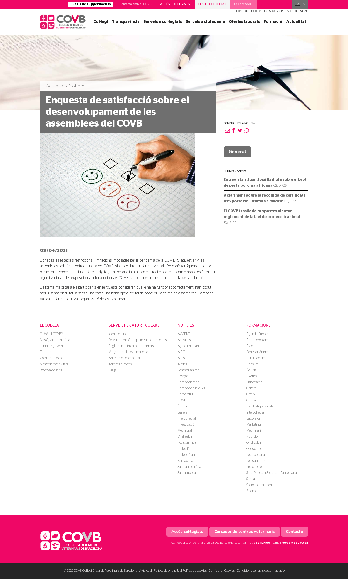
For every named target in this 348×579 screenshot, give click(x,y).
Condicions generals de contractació (261, 570)
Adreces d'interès (120, 364)
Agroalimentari (188, 346)
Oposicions (253, 448)
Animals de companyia (125, 358)
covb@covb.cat (295, 542)
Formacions (258, 325)
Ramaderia (185, 461)
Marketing (253, 424)
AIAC (181, 352)
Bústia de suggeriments (90, 4)
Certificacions (255, 358)
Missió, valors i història (55, 340)
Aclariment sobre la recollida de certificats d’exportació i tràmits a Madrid (264, 198)
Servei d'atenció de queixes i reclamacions (138, 340)
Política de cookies (195, 570)
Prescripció (254, 467)
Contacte (294, 531)
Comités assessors (52, 358)
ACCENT (184, 334)
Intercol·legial (187, 418)
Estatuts (45, 352)
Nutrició (252, 436)
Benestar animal (189, 370)
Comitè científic (188, 382)
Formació (273, 22)
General (237, 152)
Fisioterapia (254, 382)
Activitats (184, 340)
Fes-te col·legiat (212, 4)
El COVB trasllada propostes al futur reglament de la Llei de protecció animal (262, 217)
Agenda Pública (257, 334)
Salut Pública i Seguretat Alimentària (271, 473)
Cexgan (183, 376)
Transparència (126, 22)
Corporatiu (185, 394)
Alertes (182, 364)
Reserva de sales (51, 370)
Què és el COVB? (51, 334)
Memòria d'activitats (54, 364)
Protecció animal (189, 455)
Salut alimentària (189, 467)
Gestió (250, 394)
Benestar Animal (257, 352)
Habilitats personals (259, 406)
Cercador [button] (242, 4)
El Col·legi (50, 325)
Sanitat (251, 479)
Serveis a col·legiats (163, 22)
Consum (252, 364)
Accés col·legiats (175, 4)
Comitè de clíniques (191, 388)
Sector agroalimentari (261, 485)
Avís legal (145, 570)
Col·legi (100, 22)
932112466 (261, 542)
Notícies (186, 325)
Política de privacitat (167, 570)
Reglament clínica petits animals (131, 346)
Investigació (186, 424)
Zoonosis (252, 491)
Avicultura (253, 346)
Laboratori (253, 418)
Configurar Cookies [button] (222, 570)
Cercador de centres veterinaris (244, 531)
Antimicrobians (257, 340)
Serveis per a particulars (134, 325)
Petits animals (187, 442)
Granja (251, 400)
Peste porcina (255, 455)
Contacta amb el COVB (135, 4)
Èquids (182, 406)
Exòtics (251, 376)
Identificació (117, 334)
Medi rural (185, 430)
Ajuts (181, 358)
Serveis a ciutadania (205, 22)
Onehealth (185, 436)
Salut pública (187, 473)
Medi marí (253, 430)
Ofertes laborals (244, 22)
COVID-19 (184, 400)
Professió (183, 448)
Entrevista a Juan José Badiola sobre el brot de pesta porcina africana (265, 182)
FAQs (112, 370)
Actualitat (296, 22)
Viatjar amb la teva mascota (128, 352)
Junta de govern (51, 346)
